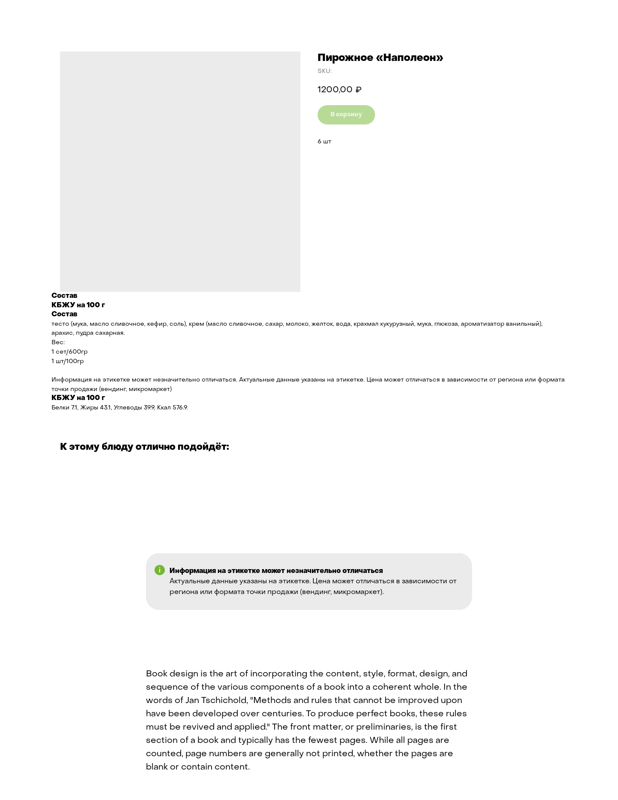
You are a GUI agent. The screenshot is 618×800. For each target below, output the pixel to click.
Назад (25, 13)
